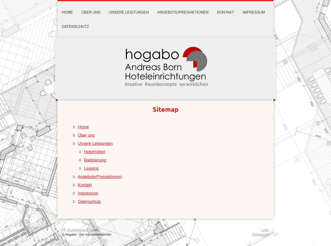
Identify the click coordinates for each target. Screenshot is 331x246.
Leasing (91, 168)
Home (83, 127)
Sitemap (94, 230)
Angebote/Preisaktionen (100, 176)
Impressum (88, 193)
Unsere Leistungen (95, 143)
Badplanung (95, 160)
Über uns (86, 135)
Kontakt (85, 185)
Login (265, 230)
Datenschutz (89, 201)
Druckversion (74, 230)
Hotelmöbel (94, 151)
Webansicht (260, 234)
